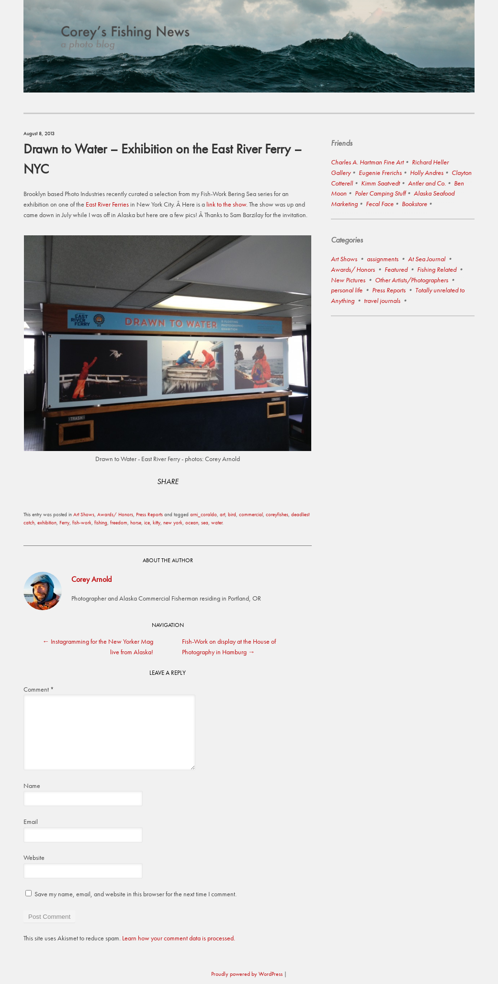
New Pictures (348, 280)
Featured (396, 269)
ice (147, 522)
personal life (346, 290)
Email (30, 821)
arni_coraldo (203, 514)
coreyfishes (277, 514)
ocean (191, 522)
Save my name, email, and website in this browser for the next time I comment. (135, 894)
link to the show (225, 204)
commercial (251, 514)
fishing (100, 522)
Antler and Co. (427, 183)
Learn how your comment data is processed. (178, 938)
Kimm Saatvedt (380, 183)
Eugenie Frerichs (380, 172)
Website (34, 857)
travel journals (382, 300)
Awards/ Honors (115, 514)
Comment (38, 689)
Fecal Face (380, 203)
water (216, 522)
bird (232, 514)
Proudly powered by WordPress (247, 974)
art (222, 514)
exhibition (47, 522)
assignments (382, 259)
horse (135, 522)
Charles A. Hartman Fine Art (367, 162)
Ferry (64, 522)
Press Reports (149, 514)
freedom (118, 522)
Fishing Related (436, 269)
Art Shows (83, 514)
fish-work (81, 522)
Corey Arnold (91, 579)
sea (204, 522)
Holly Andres (426, 172)
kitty (156, 522)
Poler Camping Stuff (380, 193)
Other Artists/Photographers (411, 280)
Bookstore (414, 203)
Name (31, 785)
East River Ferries (107, 204)
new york (172, 522)
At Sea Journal (426, 259)
